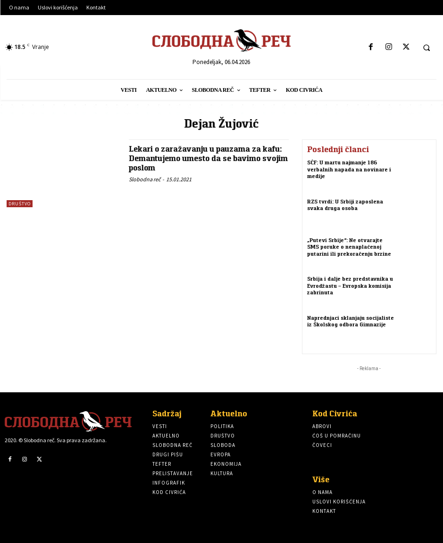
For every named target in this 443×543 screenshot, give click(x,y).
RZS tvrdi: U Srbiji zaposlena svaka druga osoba (345, 204)
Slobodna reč (144, 179)
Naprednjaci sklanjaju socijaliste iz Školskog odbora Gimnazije (350, 321)
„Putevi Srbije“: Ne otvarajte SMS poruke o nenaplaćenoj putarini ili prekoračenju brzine (349, 246)
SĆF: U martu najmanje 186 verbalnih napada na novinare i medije (349, 168)
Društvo (19, 204)
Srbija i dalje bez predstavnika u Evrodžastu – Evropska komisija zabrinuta (350, 285)
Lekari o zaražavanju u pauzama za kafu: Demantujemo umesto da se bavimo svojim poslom (208, 158)
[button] (426, 47)
